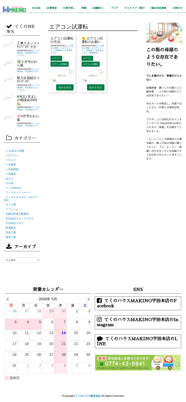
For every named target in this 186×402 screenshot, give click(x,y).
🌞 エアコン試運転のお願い (92, 40)
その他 (9, 183)
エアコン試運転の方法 (61, 40)
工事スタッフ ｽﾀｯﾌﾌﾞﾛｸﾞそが (28, 45)
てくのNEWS (56, 50)
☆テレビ (11, 160)
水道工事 (11, 232)
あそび (9, 178)
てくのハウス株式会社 (88, 395)
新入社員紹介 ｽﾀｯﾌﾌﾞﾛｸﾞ (28, 79)
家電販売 (94, 53)
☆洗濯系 (11, 174)
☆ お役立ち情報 (15, 151)
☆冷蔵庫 (11, 164)
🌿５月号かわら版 (27, 63)
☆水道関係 (12, 169)
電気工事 (11, 237)
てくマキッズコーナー (18, 192)
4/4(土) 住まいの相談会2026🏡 (27, 100)
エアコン (56, 58)
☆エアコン (65, 48)
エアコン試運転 (59, 64)
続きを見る (64, 87)
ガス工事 (11, 204)
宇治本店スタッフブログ (20, 218)
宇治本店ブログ (32, 71)
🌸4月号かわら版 (28, 117)
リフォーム (12, 209)
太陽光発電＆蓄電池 (17, 214)
